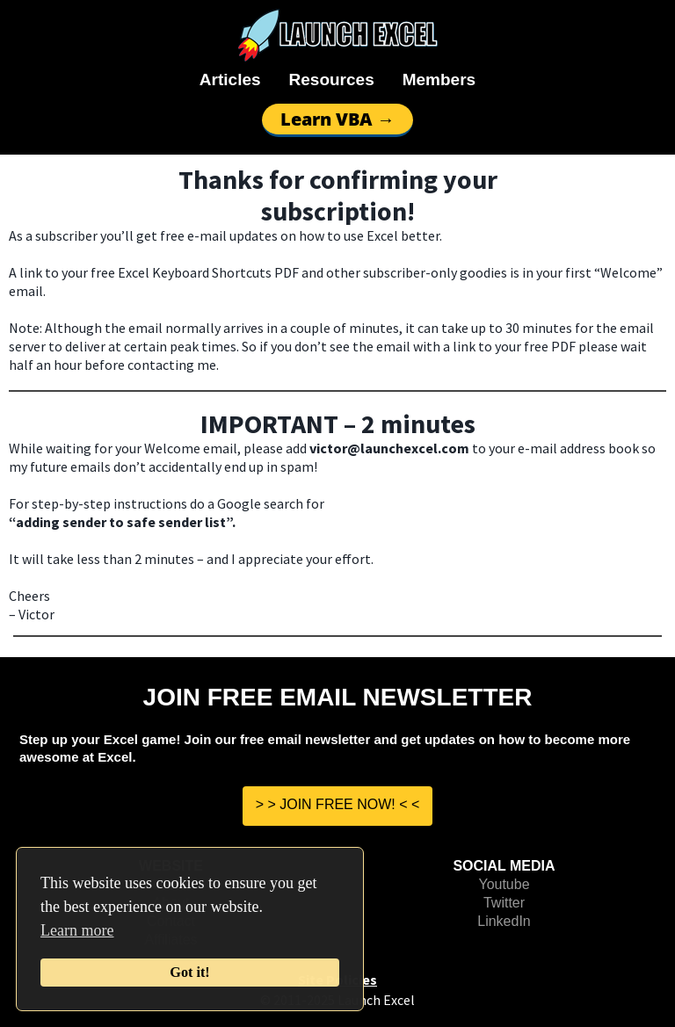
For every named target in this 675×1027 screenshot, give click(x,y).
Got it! (189, 972)
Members (439, 79)
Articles (230, 79)
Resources (331, 79)
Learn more (76, 930)
